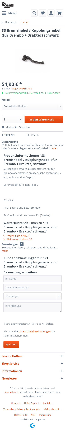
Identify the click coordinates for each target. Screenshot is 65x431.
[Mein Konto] (51, 13)
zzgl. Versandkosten (22, 88)
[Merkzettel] (42, 13)
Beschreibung (10, 141)
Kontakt (47, 403)
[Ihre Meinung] (32, 307)
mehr (55, 148)
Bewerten (22, 127)
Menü (9, 12)
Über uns (15, 403)
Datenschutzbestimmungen (34, 331)
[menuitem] (9, 13)
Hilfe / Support (31, 403)
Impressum (45, 414)
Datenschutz (20, 414)
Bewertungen (10, 244)
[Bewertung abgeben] (32, 296)
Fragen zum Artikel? (16, 236)
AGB (33, 414)
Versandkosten (12, 392)
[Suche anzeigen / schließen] (34, 13)
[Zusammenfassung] (32, 287)
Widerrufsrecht (51, 409)
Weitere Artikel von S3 (17, 239)
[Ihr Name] (32, 278)
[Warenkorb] (59, 13)
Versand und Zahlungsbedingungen (21, 409)
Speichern (11, 344)
